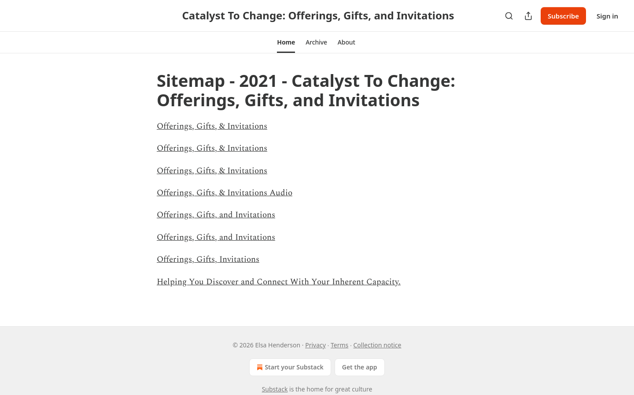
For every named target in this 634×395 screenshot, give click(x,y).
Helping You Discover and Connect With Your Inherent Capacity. (279, 282)
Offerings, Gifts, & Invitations (212, 126)
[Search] (509, 16)
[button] (286, 42)
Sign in (607, 15)
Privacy (315, 345)
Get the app (359, 367)
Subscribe (563, 15)
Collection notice (378, 345)
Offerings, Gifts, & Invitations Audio (224, 192)
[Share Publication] (528, 16)
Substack (275, 389)
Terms (339, 345)
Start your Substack (289, 367)
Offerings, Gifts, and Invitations (216, 215)
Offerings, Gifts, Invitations (208, 259)
